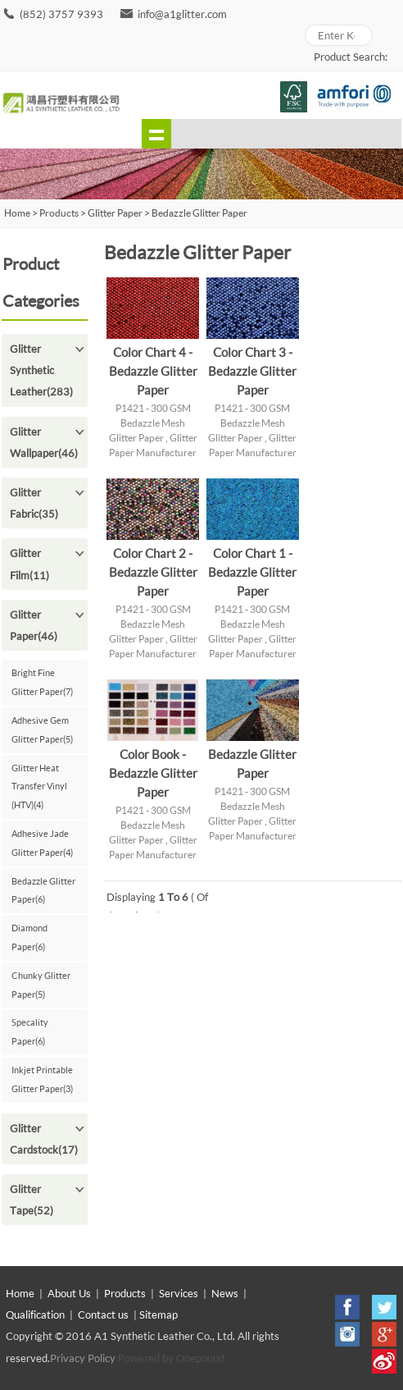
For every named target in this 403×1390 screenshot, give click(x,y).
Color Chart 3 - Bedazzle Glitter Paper (252, 371)
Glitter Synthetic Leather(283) (41, 370)
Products (59, 213)
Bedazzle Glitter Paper (199, 213)
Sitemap (158, 1314)
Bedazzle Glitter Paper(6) (43, 890)
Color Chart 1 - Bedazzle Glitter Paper (252, 572)
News (224, 1293)
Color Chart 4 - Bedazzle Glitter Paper (153, 371)
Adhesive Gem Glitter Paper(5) (42, 729)
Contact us (103, 1314)
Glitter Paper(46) (33, 625)
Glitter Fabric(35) (34, 503)
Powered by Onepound (171, 1358)
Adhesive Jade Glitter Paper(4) (42, 842)
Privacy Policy (82, 1358)
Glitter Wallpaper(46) (44, 442)
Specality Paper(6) (29, 1031)
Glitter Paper (115, 213)
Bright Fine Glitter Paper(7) (42, 682)
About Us (69, 1293)
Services (178, 1293)
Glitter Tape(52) (31, 1199)
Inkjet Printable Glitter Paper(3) (42, 1079)
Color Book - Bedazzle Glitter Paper (153, 773)
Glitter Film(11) (29, 563)
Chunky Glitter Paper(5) (40, 984)
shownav (156, 134)
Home (20, 1293)
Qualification (35, 1314)
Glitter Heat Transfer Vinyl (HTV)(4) (39, 786)
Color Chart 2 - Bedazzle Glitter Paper (153, 572)
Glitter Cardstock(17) (44, 1139)
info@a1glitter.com (182, 14)
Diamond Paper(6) (29, 937)
